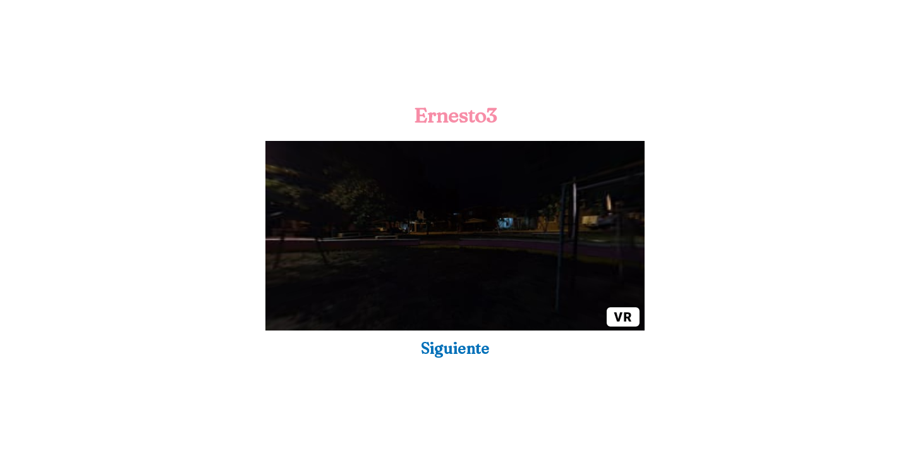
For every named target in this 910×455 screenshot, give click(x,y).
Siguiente (455, 348)
